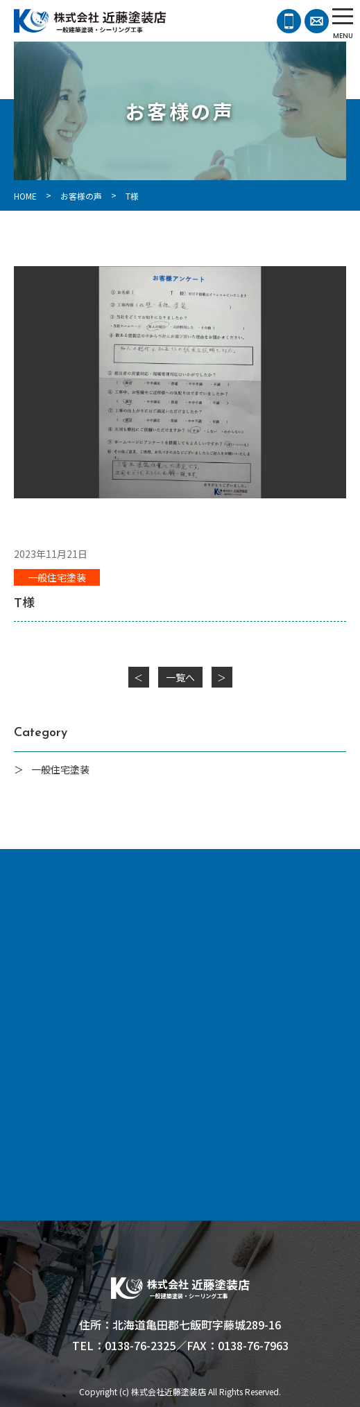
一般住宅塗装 (57, 577)
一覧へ (180, 677)
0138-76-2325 (289, 21)
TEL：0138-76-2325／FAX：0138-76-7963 (180, 1345)
